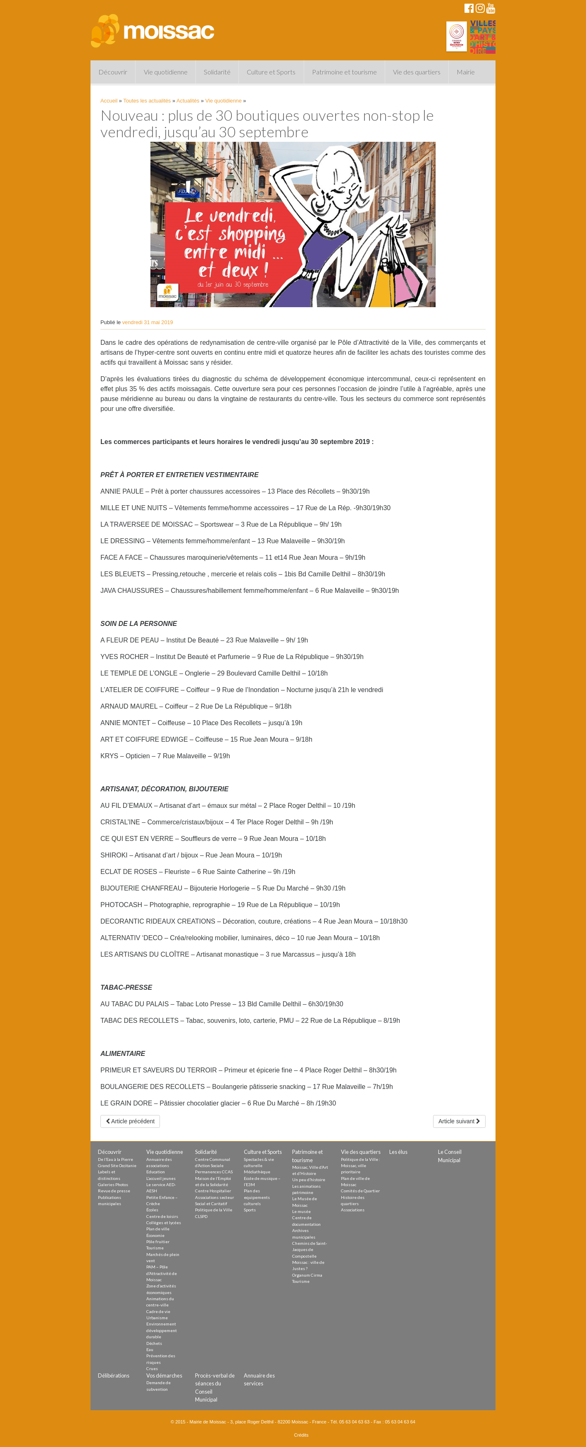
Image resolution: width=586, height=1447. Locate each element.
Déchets (154, 1343)
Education (155, 1171)
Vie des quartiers (417, 72)
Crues (152, 1368)
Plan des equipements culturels (257, 1197)
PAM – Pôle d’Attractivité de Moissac (161, 1273)
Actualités (187, 101)
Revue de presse (114, 1190)
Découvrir (112, 72)
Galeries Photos (113, 1184)
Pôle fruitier (157, 1241)
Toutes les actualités (147, 101)
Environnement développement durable (161, 1330)
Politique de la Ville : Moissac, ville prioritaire (360, 1166)
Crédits (301, 1435)
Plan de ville (157, 1228)
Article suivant (459, 1121)
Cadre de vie (158, 1311)
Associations (352, 1209)
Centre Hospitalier (213, 1190)
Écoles (152, 1209)
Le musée (301, 1211)
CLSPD (201, 1216)
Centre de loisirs (162, 1216)
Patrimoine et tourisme (344, 72)
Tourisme (155, 1247)
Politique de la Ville (213, 1209)
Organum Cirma (307, 1275)
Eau (149, 1349)
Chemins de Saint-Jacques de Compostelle (309, 1249)
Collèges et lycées (163, 1222)
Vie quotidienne (166, 72)
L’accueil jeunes (161, 1178)
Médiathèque (257, 1171)
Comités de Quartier (360, 1190)
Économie (155, 1235)
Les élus (398, 1152)
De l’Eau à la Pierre (115, 1159)
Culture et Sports (271, 72)
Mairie (466, 72)
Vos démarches (164, 1375)
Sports (250, 1209)
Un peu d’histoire (308, 1179)
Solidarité (217, 72)
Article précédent (130, 1121)
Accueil (108, 101)
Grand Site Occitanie (117, 1165)
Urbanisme (157, 1317)
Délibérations (113, 1375)
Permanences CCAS (214, 1171)
